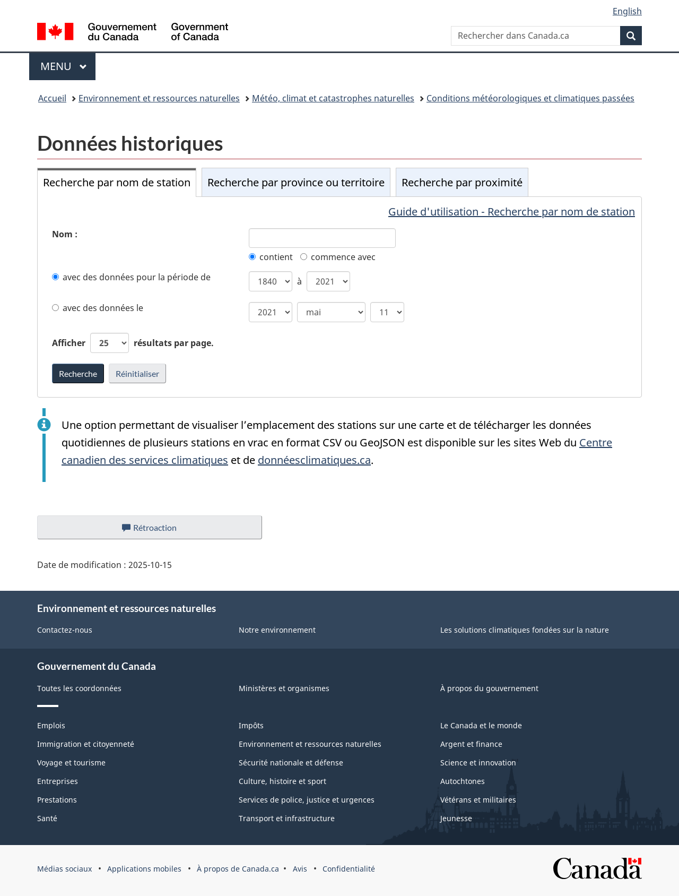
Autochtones (462, 781)
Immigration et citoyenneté (85, 744)
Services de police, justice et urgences (307, 800)
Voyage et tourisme (71, 762)
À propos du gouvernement (489, 688)
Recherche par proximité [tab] (462, 182)
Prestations (57, 800)
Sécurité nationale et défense (291, 762)
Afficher (133, 343)
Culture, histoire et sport (282, 781)
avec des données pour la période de (131, 277)
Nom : (64, 234)
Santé (47, 818)
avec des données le (97, 308)
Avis (300, 869)
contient (271, 257)
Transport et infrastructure (287, 818)
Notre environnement (277, 630)
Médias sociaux (64, 869)
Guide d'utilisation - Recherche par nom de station (511, 211)
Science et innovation (478, 762)
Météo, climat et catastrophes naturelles (333, 98)
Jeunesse (456, 818)
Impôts (251, 725)
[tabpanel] (339, 297)
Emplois (51, 725)
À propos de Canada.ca (238, 869)
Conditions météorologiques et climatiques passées (530, 98)
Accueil (52, 98)
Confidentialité (349, 869)
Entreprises (57, 781)
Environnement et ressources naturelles (159, 98)
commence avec (338, 257)
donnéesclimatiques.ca (314, 460)
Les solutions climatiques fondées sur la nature (524, 630)
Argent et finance (471, 744)
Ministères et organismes (284, 688)
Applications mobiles (144, 869)
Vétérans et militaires (478, 800)
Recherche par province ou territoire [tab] (296, 182)
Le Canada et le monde (481, 725)
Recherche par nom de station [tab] (116, 182)
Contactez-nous (64, 630)
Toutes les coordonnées (79, 688)
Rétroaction (158, 530)
